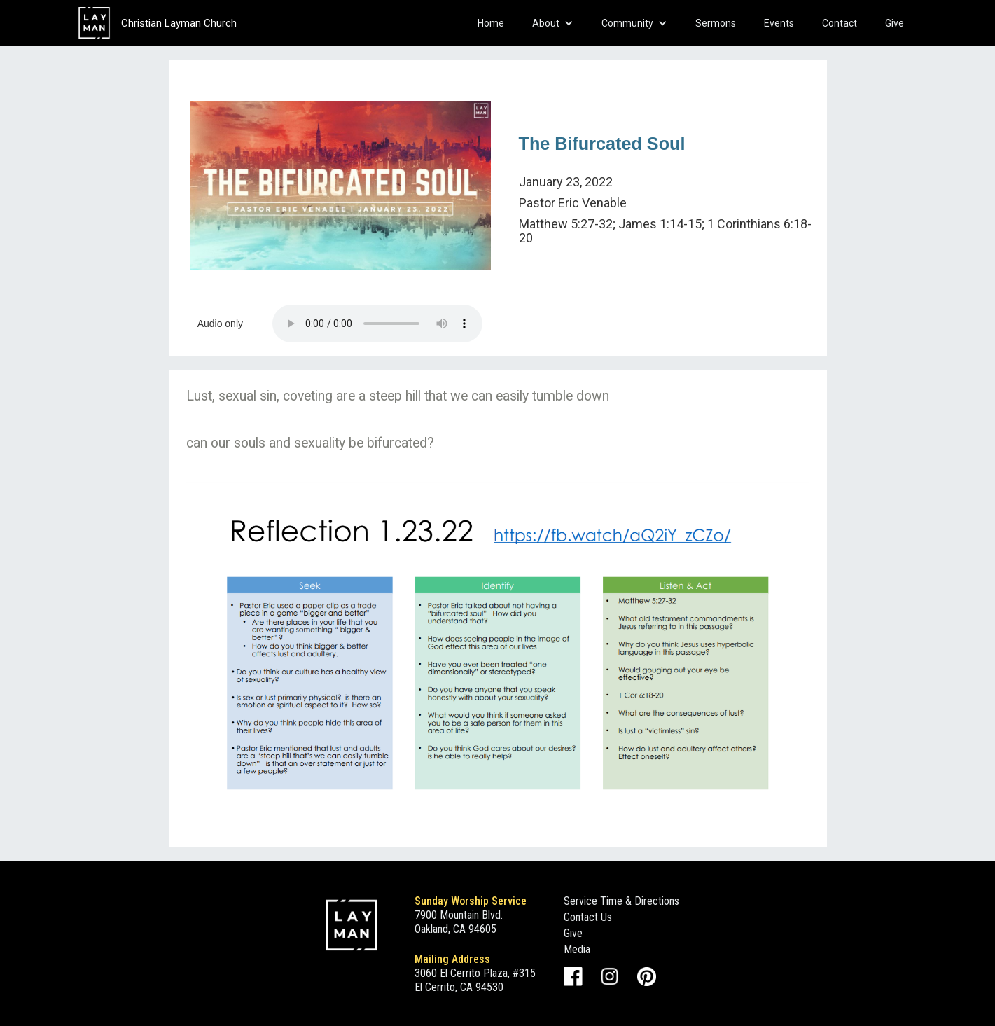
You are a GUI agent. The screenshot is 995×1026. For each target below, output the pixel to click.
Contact (839, 23)
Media (577, 949)
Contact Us (588, 917)
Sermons (715, 23)
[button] (552, 23)
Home (491, 23)
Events (779, 23)
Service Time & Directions (621, 901)
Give (894, 23)
